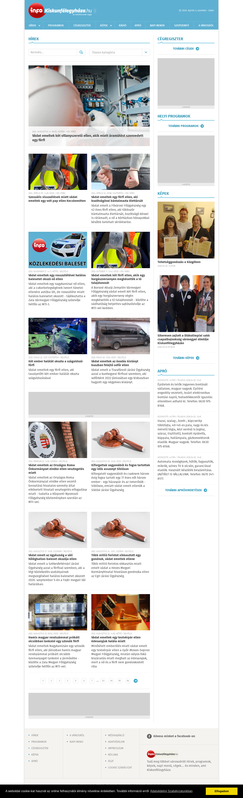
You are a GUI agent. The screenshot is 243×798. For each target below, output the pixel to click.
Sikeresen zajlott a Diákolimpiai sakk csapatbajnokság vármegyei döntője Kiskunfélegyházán (184, 339)
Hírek (32, 25)
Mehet (81, 52)
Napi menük (157, 25)
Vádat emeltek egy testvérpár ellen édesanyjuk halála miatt (115, 639)
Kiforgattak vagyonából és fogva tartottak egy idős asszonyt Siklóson (120, 467)
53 (103, 681)
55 (119, 681)
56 (128, 681)
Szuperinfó (181, 25)
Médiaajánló (116, 735)
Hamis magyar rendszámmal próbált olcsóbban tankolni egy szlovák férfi (54, 639)
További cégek (183, 48)
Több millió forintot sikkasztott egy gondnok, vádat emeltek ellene (116, 557)
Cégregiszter (82, 25)
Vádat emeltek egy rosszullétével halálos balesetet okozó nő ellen (57, 277)
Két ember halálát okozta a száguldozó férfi (55, 363)
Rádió (122, 25)
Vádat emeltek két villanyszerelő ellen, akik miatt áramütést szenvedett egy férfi (87, 138)
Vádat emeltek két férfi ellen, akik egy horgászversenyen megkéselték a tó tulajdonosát (118, 279)
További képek (183, 358)
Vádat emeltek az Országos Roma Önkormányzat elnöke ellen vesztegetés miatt (56, 469)
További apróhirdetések (183, 490)
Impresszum (115, 748)
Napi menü (76, 742)
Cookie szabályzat (120, 768)
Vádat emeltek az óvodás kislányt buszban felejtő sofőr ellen (114, 363)
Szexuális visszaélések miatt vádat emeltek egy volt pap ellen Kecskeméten (57, 199)
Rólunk (113, 755)
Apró (138, 25)
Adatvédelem (116, 742)
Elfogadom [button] (222, 791)
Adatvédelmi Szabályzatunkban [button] (171, 791)
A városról (206, 25)
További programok (183, 126)
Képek (104, 25)
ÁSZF (111, 761)
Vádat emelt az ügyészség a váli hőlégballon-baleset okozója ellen (52, 557)
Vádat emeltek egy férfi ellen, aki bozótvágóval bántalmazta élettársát (117, 199)
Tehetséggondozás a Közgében (179, 262)
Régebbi (135, 680)
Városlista (95, 10)
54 (111, 681)
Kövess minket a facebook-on (174, 736)
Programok (56, 25)
